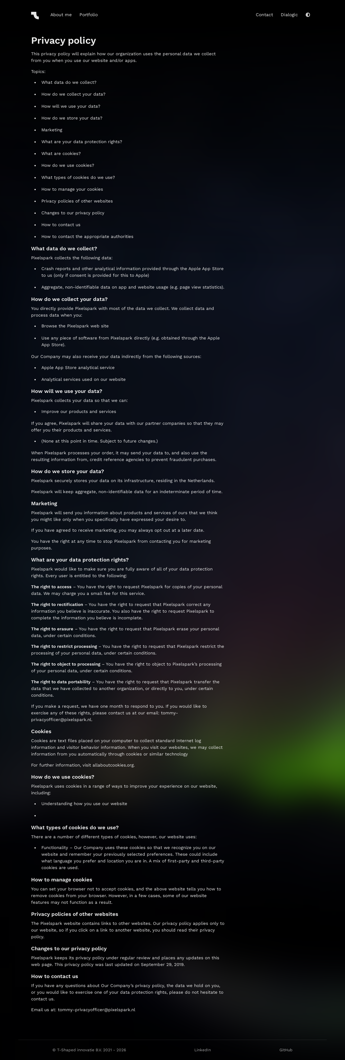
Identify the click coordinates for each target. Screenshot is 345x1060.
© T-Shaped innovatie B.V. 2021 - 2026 (89, 1050)
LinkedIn (202, 1050)
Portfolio (88, 14)
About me (61, 14)
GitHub (286, 1050)
